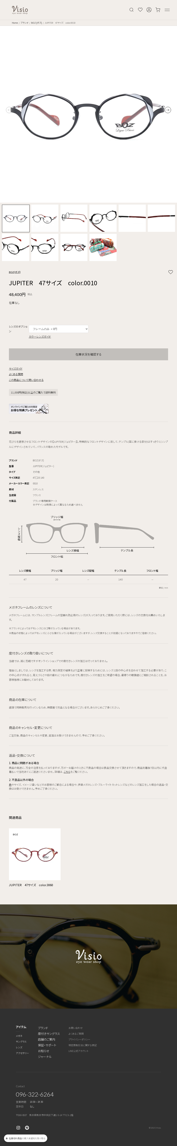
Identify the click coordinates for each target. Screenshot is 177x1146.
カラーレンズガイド (40, 336)
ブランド (24, 22)
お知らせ (43, 1051)
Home (15, 22)
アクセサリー (22, 1053)
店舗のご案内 (46, 1039)
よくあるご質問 (76, 1033)
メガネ (19, 1035)
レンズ (19, 1047)
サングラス (21, 1041)
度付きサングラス (49, 1033)
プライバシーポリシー (79, 1039)
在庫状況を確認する (88, 354)
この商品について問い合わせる (26, 380)
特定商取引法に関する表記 (83, 1045)
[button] (168, 110)
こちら (67, 772)
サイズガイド (15, 368)
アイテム (21, 1027)
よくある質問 (16, 374)
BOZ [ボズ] (36, 22)
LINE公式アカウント (79, 1051)
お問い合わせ (76, 1027)
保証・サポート (47, 1045)
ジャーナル (45, 1056)
